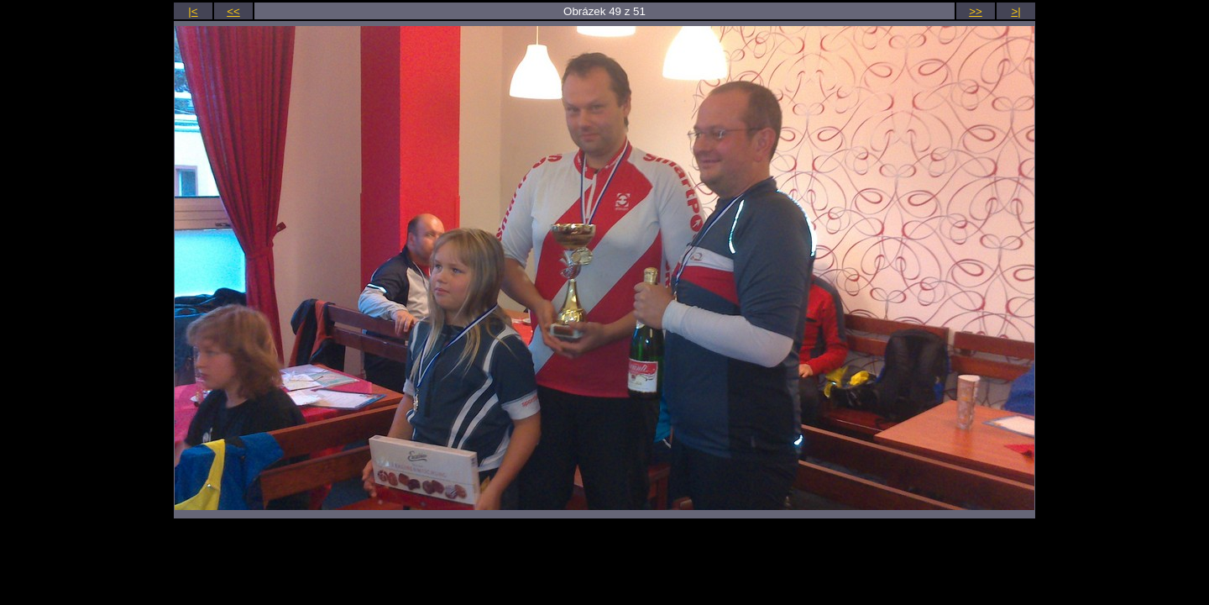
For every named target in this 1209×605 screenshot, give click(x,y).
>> (975, 11)
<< (233, 11)
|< (192, 11)
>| (1015, 11)
